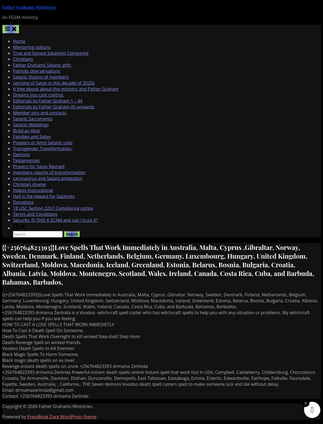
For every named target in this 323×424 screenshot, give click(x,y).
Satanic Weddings (31, 125)
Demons (21, 155)
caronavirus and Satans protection (47, 178)
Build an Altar (26, 131)
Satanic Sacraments (33, 119)
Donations (23, 202)
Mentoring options (31, 47)
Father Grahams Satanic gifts (42, 65)
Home (19, 41)
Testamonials (26, 160)
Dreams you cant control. (38, 95)
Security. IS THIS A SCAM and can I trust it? (55, 220)
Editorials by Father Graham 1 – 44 (47, 101)
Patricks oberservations (36, 71)
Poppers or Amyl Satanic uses (43, 143)
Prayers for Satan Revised (39, 166)
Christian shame (29, 184)
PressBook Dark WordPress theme (62, 417)
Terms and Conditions (35, 214)
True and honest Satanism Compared (50, 53)
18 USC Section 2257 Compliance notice (53, 208)
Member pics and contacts (39, 113)
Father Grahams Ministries (29, 7)
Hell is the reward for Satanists (44, 196)
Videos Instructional (33, 190)
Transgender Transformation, (42, 149)
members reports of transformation (49, 172)
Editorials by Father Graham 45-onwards (54, 107)
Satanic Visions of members (41, 77)
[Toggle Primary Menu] (11, 29)
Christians (23, 59)
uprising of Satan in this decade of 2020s (54, 83)
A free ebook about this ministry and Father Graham (66, 89)
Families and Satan (32, 137)
